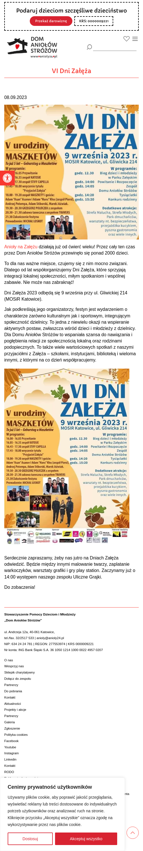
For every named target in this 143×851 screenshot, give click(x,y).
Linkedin (10, 759)
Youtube (10, 747)
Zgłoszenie (12, 728)
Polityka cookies (16, 734)
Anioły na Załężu (20, 246)
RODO (9, 772)
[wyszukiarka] (114, 47)
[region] (62, 814)
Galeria (9, 722)
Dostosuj (30, 838)
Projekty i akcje (15, 709)
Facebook (11, 741)
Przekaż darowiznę (51, 21)
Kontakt (9, 697)
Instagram (11, 753)
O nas (8, 660)
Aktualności (12, 703)
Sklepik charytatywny (19, 672)
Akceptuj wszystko (86, 838)
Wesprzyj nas (14, 666)
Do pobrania (13, 691)
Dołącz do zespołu (17, 678)
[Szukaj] (89, 47)
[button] (7, 178)
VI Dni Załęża (71, 71)
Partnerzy (11, 685)
